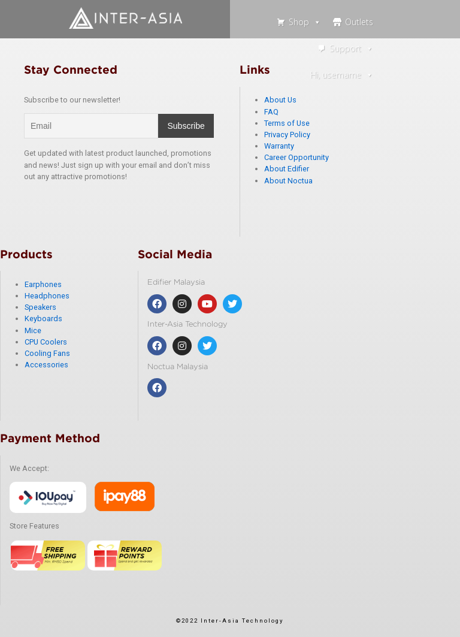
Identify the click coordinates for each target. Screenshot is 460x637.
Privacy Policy (287, 134)
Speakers (40, 307)
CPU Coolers (46, 341)
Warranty (279, 145)
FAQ (271, 111)
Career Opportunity (296, 157)
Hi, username (341, 74)
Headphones (47, 295)
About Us (280, 99)
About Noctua (288, 180)
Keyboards (43, 318)
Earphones (43, 284)
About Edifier (286, 168)
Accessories (46, 364)
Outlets (359, 22)
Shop (305, 22)
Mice (33, 330)
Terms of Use (287, 123)
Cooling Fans (47, 353)
